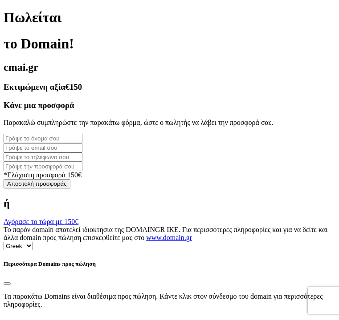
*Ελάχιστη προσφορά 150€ (43, 175)
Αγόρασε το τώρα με (41, 221)
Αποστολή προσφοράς (37, 183)
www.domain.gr (169, 237)
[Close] (7, 283)
